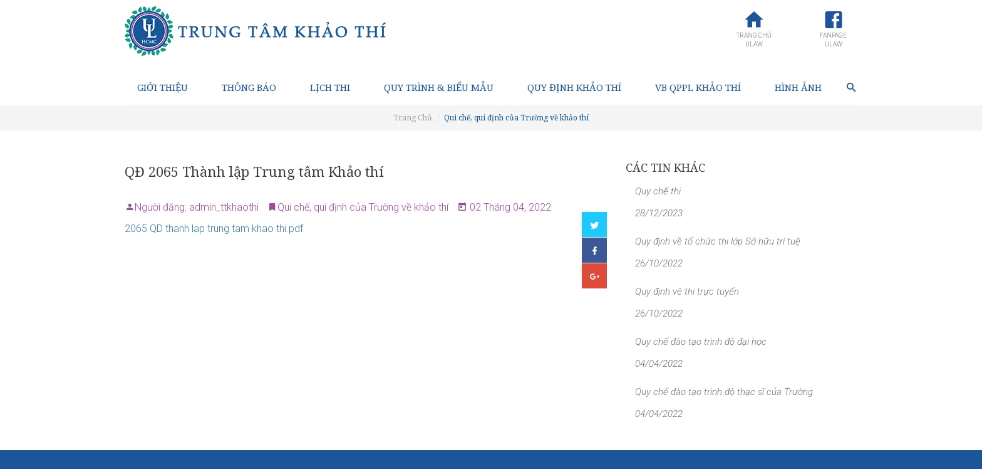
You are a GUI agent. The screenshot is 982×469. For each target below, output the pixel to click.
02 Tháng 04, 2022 (509, 207)
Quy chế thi (658, 191)
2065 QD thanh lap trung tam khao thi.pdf (214, 228)
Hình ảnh (798, 87)
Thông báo (249, 87)
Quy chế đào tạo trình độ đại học (701, 341)
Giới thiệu (162, 87)
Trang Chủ (412, 117)
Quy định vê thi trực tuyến (687, 291)
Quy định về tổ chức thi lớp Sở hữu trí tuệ (717, 241)
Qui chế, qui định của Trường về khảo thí (516, 117)
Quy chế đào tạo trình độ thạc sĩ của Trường (724, 392)
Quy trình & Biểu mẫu (439, 87)
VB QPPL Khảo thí (698, 87)
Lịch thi (330, 87)
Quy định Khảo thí (574, 87)
